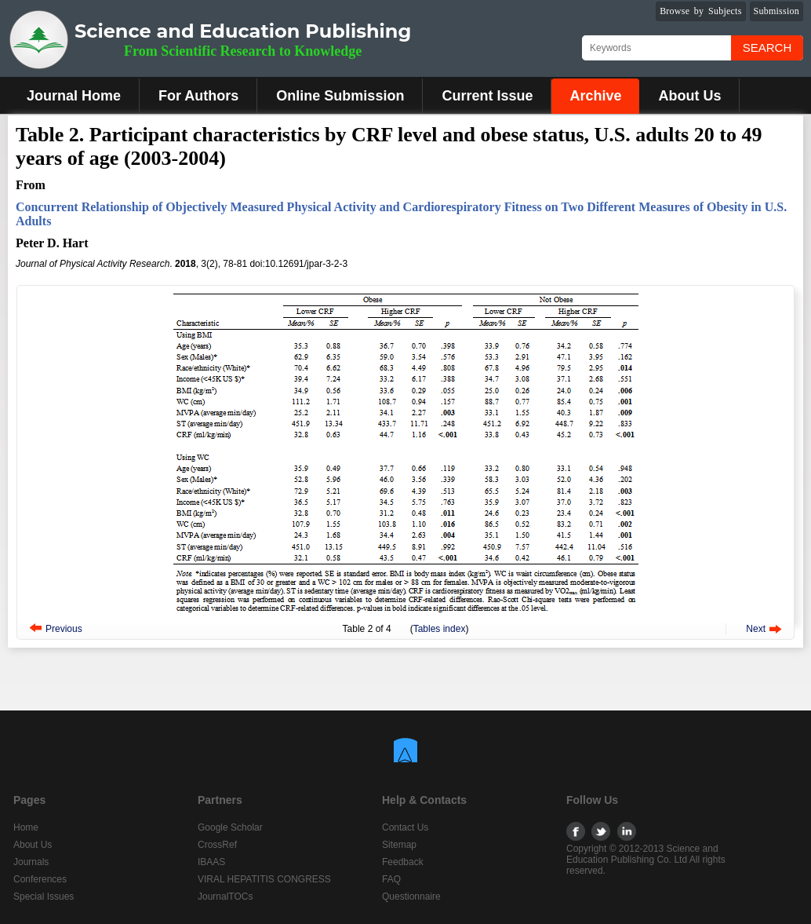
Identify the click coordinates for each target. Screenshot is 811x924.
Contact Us (405, 827)
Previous (63, 628)
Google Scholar (230, 827)
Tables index (439, 628)
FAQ (391, 879)
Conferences (40, 879)
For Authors (198, 96)
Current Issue (487, 96)
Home (25, 827)
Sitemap (399, 844)
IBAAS (211, 861)
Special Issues (43, 896)
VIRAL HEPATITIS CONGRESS (264, 879)
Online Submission (340, 96)
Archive (595, 96)
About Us (689, 96)
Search (767, 47)
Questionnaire (411, 896)
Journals (31, 861)
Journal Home (74, 96)
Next (756, 628)
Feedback (403, 861)
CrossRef (217, 844)
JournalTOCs (225, 896)
